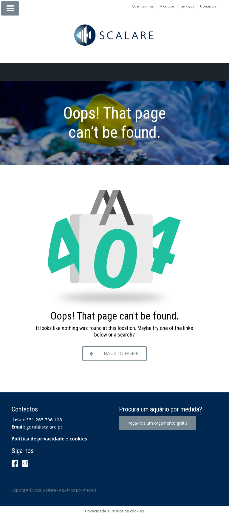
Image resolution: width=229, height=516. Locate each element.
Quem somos (143, 6)
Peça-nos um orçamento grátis (157, 423)
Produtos (167, 6)
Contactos (208, 6)
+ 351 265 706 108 (42, 420)
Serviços (187, 6)
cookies (78, 439)
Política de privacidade (38, 439)
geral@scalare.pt (44, 427)
